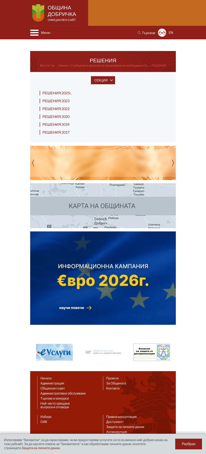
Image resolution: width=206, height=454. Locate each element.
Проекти (112, 378)
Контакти (113, 388)
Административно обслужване (63, 393)
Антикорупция (116, 432)
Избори (46, 417)
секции (101, 80)
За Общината (116, 383)
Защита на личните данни (125, 427)
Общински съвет (52, 388)
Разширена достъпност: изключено (162, 32)
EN (171, 32)
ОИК (43, 422)
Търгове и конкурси (54, 398)
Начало (63, 65)
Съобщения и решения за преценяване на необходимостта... (110, 65)
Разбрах (189, 444)
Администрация (52, 383)
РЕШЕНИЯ (159, 65)
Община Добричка (62, 13)
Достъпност (115, 422)
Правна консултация (121, 417)
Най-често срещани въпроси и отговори (55, 405)
